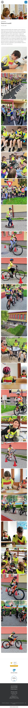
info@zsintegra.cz (14, 689)
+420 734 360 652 (14, 686)
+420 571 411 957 (14, 687)
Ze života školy (3, 21)
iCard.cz (14, 703)
